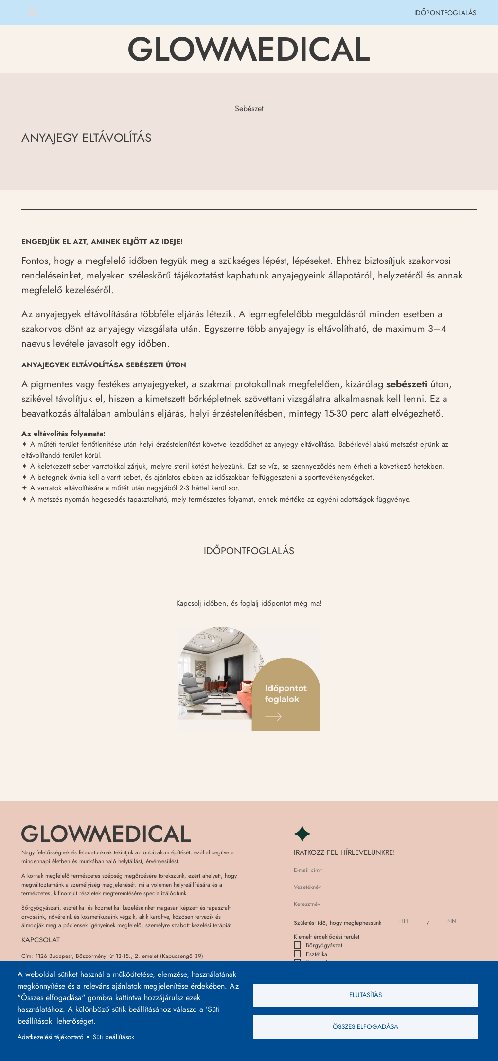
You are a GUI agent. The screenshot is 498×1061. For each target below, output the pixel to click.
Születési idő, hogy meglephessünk (337, 923)
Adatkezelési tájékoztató (50, 1037)
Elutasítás (365, 995)
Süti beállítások (113, 1037)
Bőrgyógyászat (318, 945)
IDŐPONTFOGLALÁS (445, 12)
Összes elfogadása (365, 1026)
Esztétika (310, 954)
